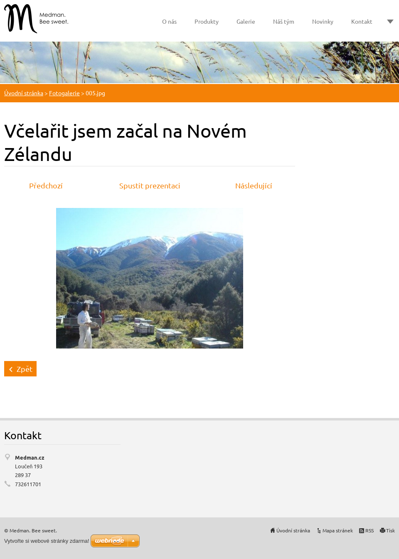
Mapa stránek (338, 530)
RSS (369, 530)
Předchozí (46, 185)
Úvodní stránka (23, 92)
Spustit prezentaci (149, 185)
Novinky (322, 21)
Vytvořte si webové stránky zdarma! (46, 541)
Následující (253, 185)
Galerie (245, 21)
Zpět (24, 368)
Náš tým (283, 21)
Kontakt (361, 21)
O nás (169, 21)
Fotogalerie (64, 92)
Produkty (207, 21)
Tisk (390, 530)
